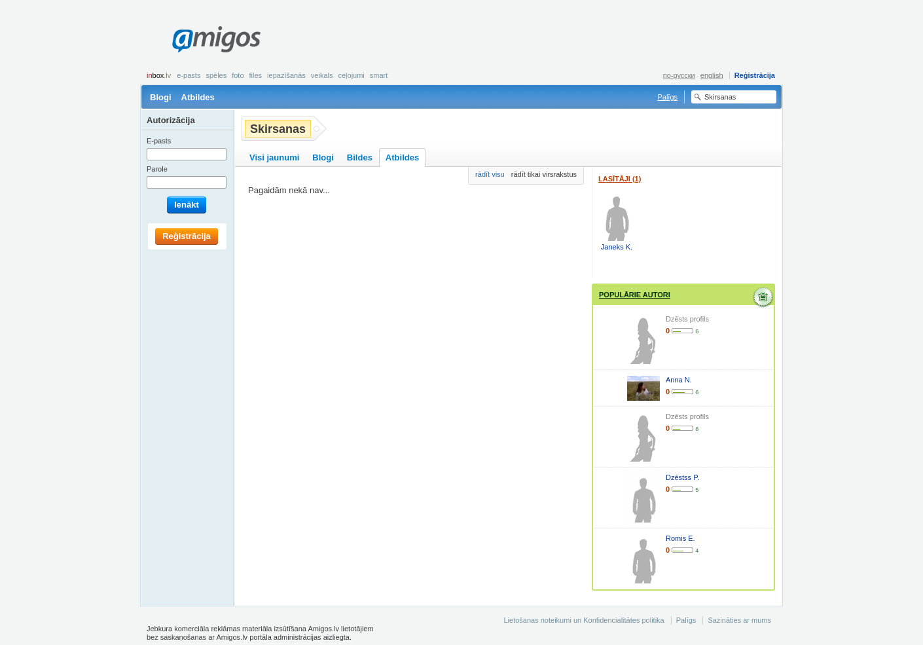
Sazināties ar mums (739, 620)
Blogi (161, 97)
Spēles (216, 75)
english (711, 75)
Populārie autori (634, 295)
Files (255, 75)
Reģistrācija (754, 75)
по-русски (679, 75)
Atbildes (198, 97)
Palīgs (667, 97)
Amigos (216, 39)
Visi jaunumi (274, 157)
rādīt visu (490, 174)
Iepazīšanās (286, 75)
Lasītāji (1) (619, 179)
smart (379, 75)
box (159, 75)
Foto (238, 75)
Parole (157, 169)
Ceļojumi (351, 75)
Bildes (359, 157)
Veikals (322, 75)
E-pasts (188, 75)
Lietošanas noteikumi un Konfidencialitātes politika (583, 620)
